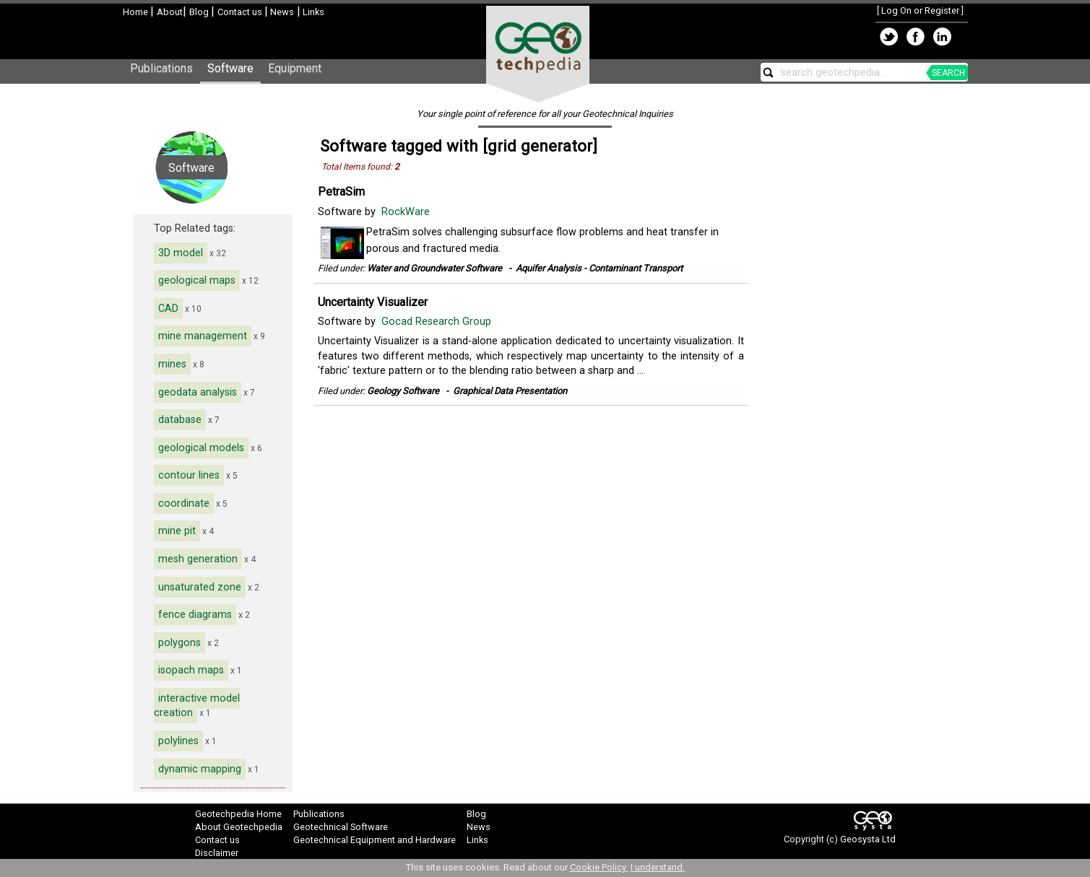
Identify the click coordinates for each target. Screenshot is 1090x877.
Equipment (294, 68)
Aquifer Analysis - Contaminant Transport (599, 268)
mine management (202, 336)
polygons (179, 643)
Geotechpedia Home (238, 813)
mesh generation (198, 559)
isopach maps (191, 670)
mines (172, 364)
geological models (201, 448)
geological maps (196, 280)
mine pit (177, 531)
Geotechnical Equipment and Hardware (374, 839)
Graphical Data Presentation (510, 390)
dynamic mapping (199, 769)
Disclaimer (216, 852)
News (281, 11)
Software (230, 68)
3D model (180, 253)
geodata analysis (197, 392)
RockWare (407, 212)
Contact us (240, 11)
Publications (161, 68)
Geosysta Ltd (868, 839)
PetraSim (341, 191)
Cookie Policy (599, 867)
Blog (200, 11)
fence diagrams (195, 614)
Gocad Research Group (437, 321)
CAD (168, 308)
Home (136, 11)
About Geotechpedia (238, 826)
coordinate (183, 503)
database (180, 420)
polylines (178, 741)
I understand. (658, 867)
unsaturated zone (199, 587)
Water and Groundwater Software (434, 268)
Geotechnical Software (340, 826)
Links (312, 11)
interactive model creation (197, 706)
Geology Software (403, 390)
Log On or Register (920, 10)
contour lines (189, 475)
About (170, 11)
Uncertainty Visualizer (373, 302)
